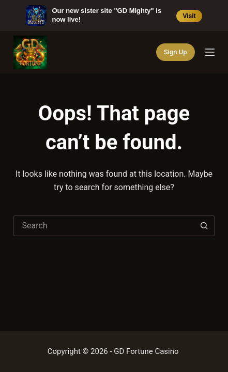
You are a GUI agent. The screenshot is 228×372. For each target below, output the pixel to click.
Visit (189, 16)
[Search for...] (103, 225)
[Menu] (210, 52)
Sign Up (175, 52)
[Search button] (204, 225)
